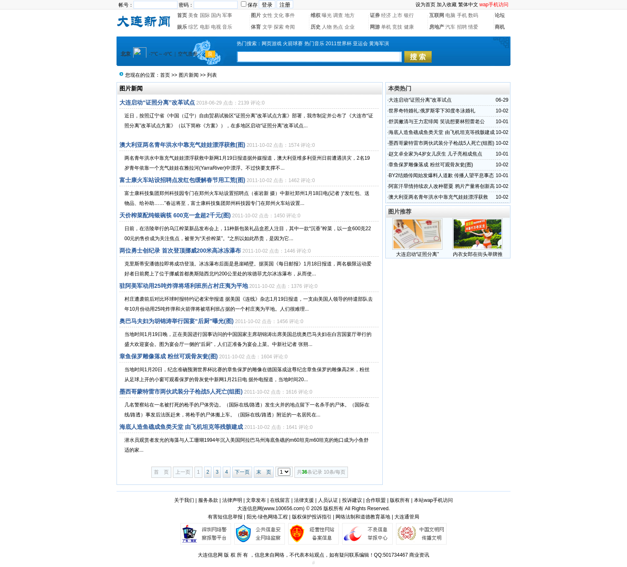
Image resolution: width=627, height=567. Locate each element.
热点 (338, 27)
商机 (500, 27)
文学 (267, 27)
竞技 (397, 27)
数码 (473, 15)
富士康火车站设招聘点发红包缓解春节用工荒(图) (182, 180)
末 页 (263, 472)
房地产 (436, 27)
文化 (279, 15)
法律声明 (232, 500)
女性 (267, 15)
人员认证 (328, 500)
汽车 (450, 27)
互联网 (436, 15)
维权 (316, 15)
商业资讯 (419, 555)
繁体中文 (468, 4)
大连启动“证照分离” (417, 254)
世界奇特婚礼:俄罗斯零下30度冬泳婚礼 (432, 111)
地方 (350, 15)
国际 (205, 15)
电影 (205, 27)
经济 (386, 15)
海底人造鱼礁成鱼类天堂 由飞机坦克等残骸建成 (181, 426)
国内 (216, 15)
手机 (462, 15)
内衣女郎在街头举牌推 (478, 254)
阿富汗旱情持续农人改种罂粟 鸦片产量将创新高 (441, 186)
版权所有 (400, 500)
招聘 (462, 27)
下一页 (242, 472)
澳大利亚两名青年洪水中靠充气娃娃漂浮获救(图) (182, 144)
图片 (256, 15)
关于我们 (184, 500)
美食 (193, 15)
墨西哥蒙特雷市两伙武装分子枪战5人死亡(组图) (181, 391)
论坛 (500, 15)
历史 (316, 27)
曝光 (327, 15)
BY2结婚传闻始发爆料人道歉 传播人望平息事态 (441, 175)
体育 (256, 27)
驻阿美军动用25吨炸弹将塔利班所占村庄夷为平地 (183, 285)
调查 (338, 15)
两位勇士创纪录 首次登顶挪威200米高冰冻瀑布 (180, 250)
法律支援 (304, 500)
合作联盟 (376, 500)
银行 (409, 15)
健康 (409, 27)
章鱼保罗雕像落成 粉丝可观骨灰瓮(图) (168, 356)
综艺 (193, 27)
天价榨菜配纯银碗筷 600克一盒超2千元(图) (175, 215)
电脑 (450, 15)
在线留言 (280, 500)
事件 (290, 15)
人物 (327, 27)
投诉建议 (352, 500)
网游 (375, 27)
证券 (375, 15)
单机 (386, 27)
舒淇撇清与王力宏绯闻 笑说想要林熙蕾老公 (436, 121)
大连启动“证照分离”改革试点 (157, 102)
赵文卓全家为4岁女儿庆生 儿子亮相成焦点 (435, 154)
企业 (350, 27)
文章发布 (256, 500)
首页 (182, 15)
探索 (279, 27)
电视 (216, 27)
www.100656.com (283, 508)
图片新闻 (189, 75)
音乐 (227, 27)
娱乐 (182, 27)
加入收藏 (447, 4)
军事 (227, 15)
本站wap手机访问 (433, 500)
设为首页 (425, 4)
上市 (397, 15)
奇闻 (290, 27)
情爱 (473, 27)
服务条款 (208, 500)
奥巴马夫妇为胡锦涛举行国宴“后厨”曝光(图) (176, 321)
